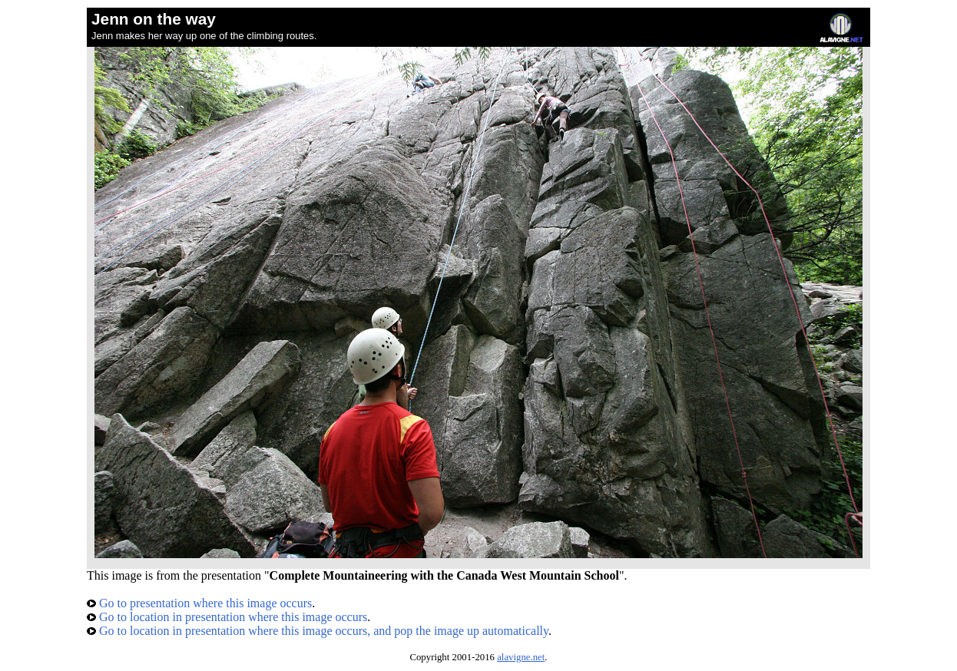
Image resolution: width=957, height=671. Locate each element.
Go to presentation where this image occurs (199, 603)
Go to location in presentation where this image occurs (227, 616)
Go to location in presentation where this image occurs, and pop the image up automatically (317, 630)
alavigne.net (521, 657)
